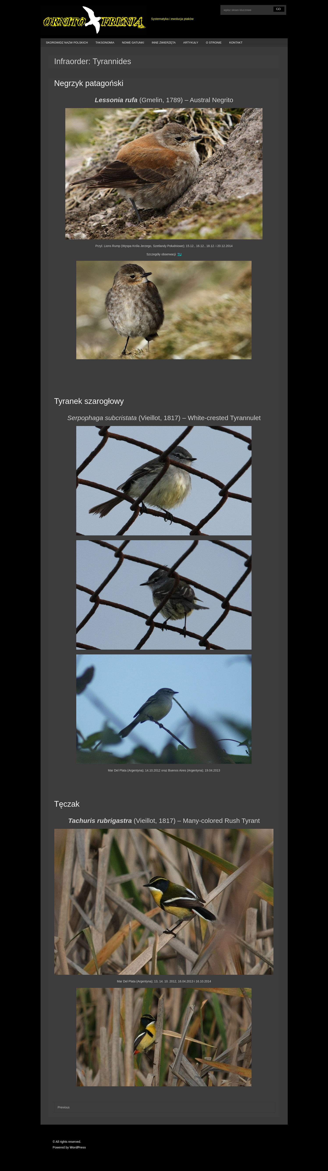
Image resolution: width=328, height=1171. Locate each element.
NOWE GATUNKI (133, 42)
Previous (63, 1107)
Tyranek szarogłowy (89, 401)
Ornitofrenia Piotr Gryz (94, 20)
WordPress (78, 1147)
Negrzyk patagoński (88, 83)
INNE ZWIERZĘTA (164, 42)
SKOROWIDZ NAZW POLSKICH (67, 42)
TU (179, 254)
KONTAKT (235, 42)
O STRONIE (214, 42)
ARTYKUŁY (190, 42)
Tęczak (67, 803)
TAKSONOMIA (105, 42)
